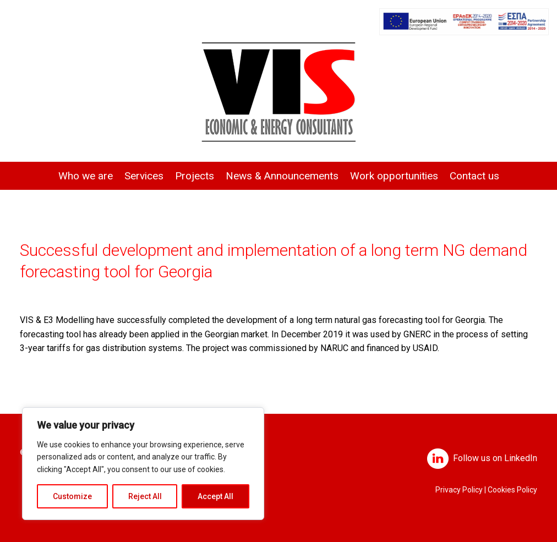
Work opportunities (394, 175)
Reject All (145, 496)
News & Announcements (282, 175)
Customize (72, 496)
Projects (194, 175)
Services (143, 175)
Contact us (474, 175)
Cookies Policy (512, 489)
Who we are (85, 175)
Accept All (215, 496)
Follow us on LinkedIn (495, 458)
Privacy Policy (459, 489)
